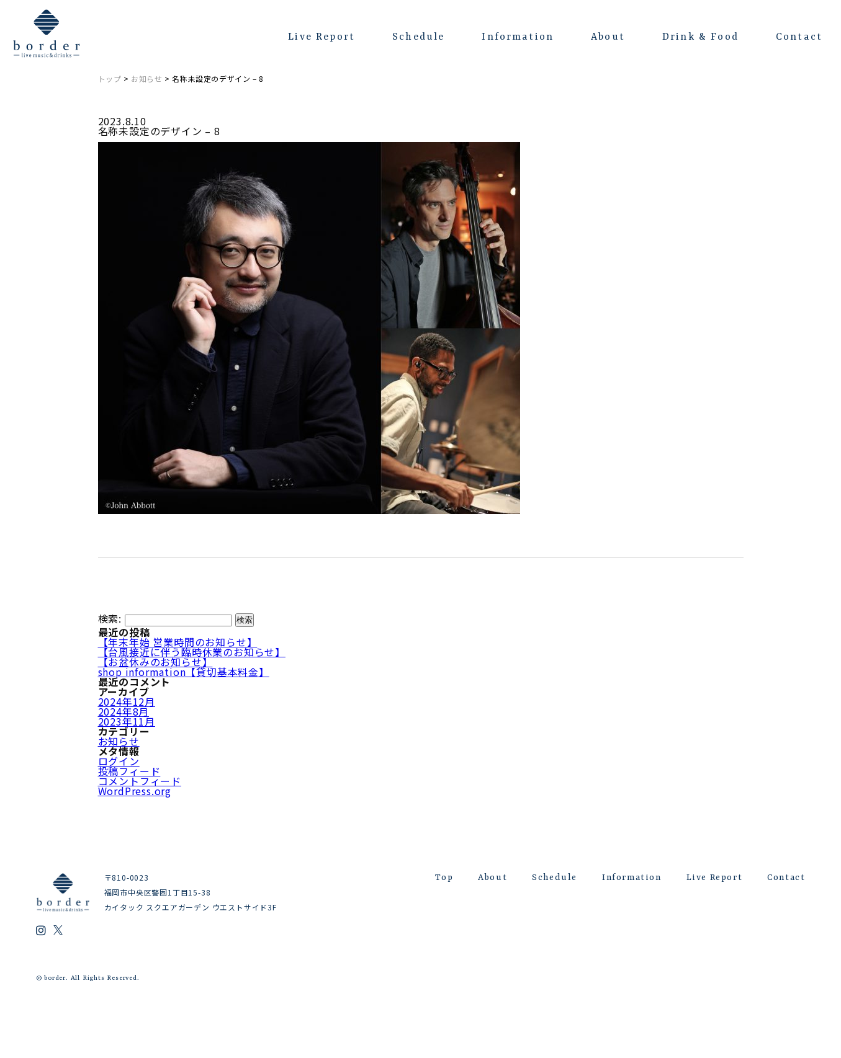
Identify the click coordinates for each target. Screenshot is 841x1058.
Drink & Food (700, 37)
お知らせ (146, 78)
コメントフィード (139, 780)
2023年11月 (126, 721)
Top (444, 877)
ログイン (119, 760)
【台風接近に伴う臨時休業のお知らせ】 (192, 651)
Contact (799, 37)
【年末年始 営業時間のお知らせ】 (178, 641)
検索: (110, 618)
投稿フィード (129, 770)
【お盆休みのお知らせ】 (155, 661)
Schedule (418, 37)
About (608, 37)
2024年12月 (126, 701)
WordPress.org (134, 790)
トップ (110, 78)
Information (518, 37)
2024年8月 (124, 711)
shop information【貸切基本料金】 (183, 671)
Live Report (321, 37)
